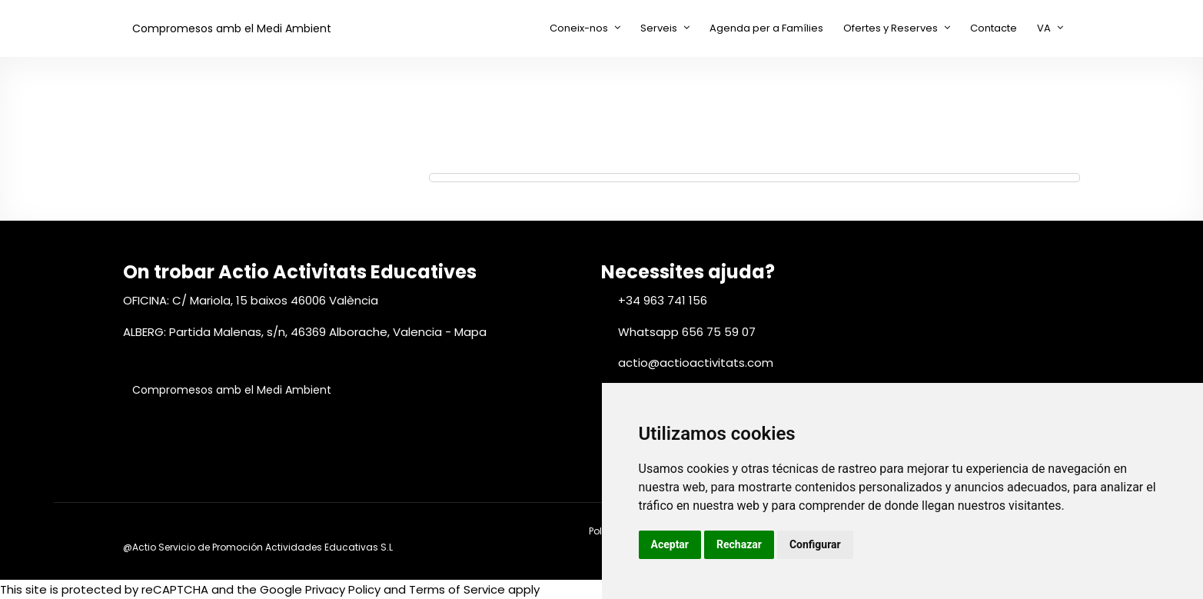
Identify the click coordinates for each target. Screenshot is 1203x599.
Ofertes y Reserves (890, 28)
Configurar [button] (815, 544)
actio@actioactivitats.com (695, 362)
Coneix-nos (579, 28)
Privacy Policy (343, 589)
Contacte (993, 28)
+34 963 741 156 (662, 300)
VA (1044, 28)
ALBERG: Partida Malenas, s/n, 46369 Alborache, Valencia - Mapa (305, 332)
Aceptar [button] (670, 544)
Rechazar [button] (739, 544)
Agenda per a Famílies (766, 28)
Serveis (658, 28)
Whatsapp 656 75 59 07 (687, 332)
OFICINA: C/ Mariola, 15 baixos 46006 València (250, 300)
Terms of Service (457, 589)
